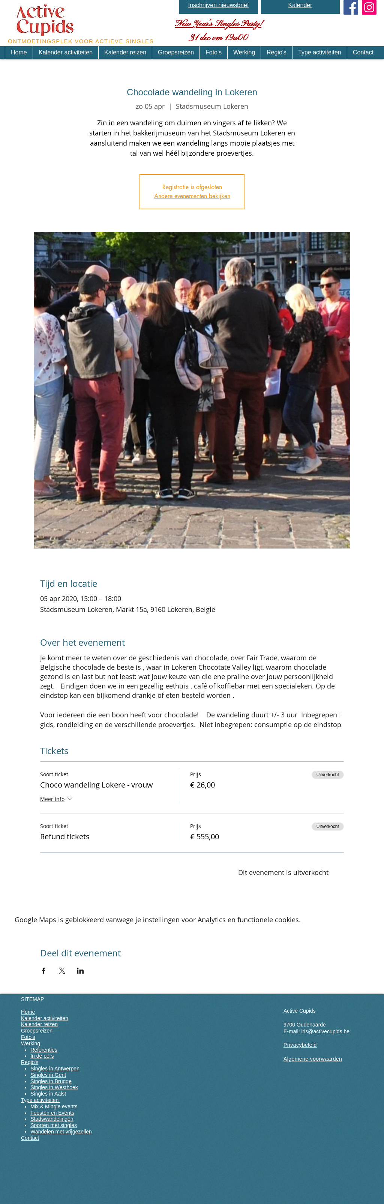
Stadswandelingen (51, 1119)
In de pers (42, 1056)
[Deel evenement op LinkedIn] (80, 971)
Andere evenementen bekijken (192, 196)
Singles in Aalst (48, 1094)
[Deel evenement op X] (62, 971)
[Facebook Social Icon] (351, 7)
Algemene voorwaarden (313, 1059)
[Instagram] (369, 7)
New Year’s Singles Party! (218, 24)
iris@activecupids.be (325, 1031)
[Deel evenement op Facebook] (43, 971)
